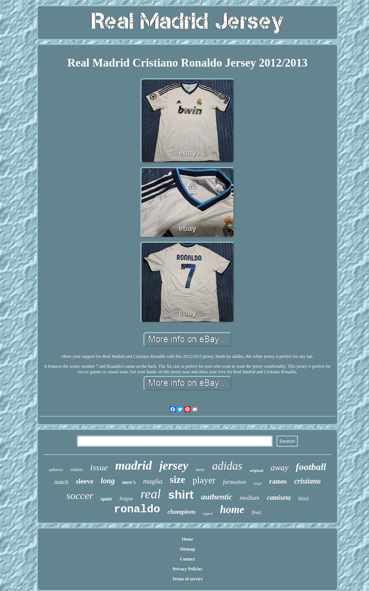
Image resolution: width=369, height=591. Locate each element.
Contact (187, 559)
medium (249, 497)
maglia (152, 481)
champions (182, 511)
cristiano (307, 481)
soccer (80, 495)
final (256, 512)
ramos (278, 481)
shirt (180, 494)
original (257, 470)
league (126, 498)
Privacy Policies (188, 569)
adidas (227, 465)
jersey (173, 465)
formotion (234, 482)
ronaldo (137, 509)
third (303, 498)
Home (187, 539)
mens (200, 469)
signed (207, 514)
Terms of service (187, 578)
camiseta (279, 497)
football (311, 467)
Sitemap (187, 549)
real (150, 494)
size (177, 479)
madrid (133, 465)
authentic (217, 496)
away (280, 467)
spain (106, 499)
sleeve (84, 481)
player (204, 480)
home (232, 509)
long (108, 480)
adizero (56, 469)
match (61, 482)
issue (99, 467)
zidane (76, 469)
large (258, 483)
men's (129, 482)
